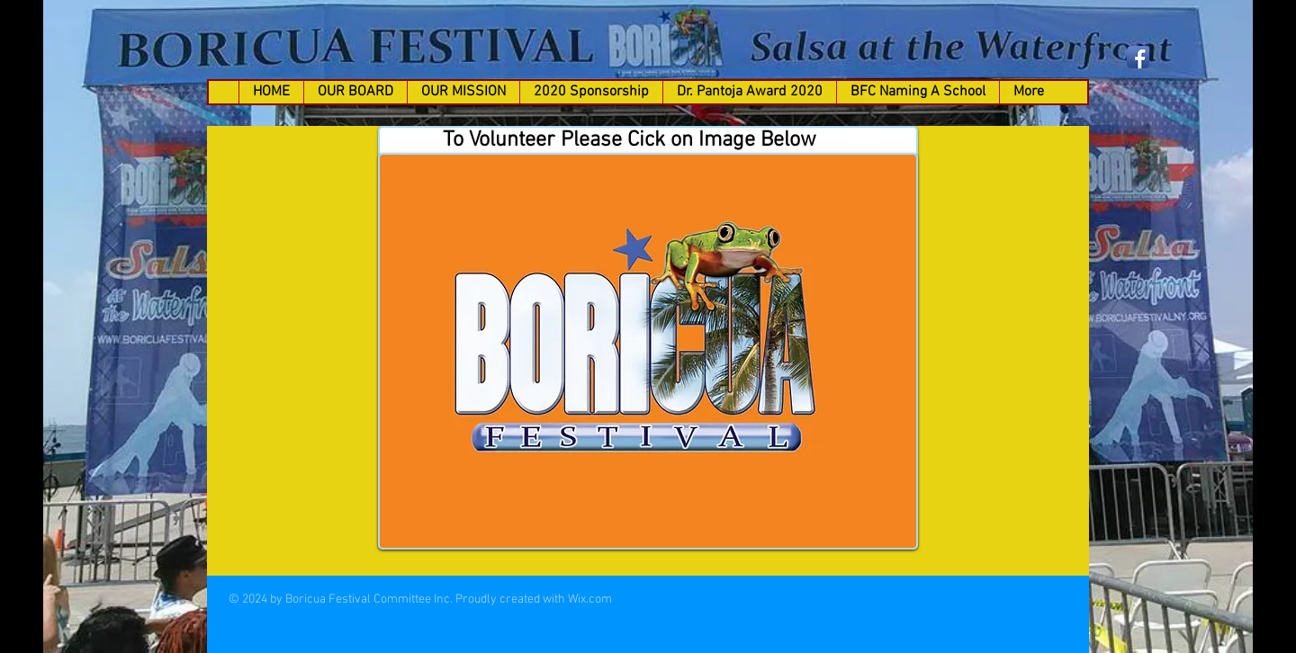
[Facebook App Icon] (1138, 57)
